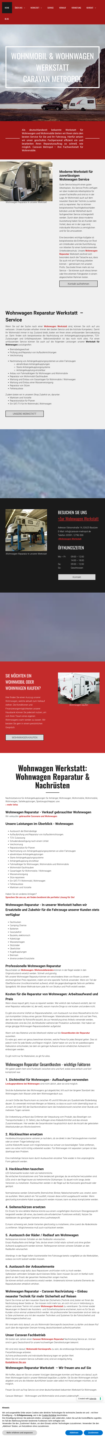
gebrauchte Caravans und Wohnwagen (38, 816)
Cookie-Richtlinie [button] (49, 1415)
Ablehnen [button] (74, 1433)
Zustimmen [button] (93, 1433)
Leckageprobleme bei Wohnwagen (22, 1083)
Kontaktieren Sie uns (15, 1362)
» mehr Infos (11, 804)
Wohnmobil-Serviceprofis (38, 1349)
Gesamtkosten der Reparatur (75, 1033)
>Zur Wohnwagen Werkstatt (78, 518)
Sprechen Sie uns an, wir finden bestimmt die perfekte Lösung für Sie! (40, 897)
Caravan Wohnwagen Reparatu (48, 1339)
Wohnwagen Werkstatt (55, 326)
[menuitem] (7, 7)
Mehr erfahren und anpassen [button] (20, 1433)
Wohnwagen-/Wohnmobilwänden (37, 970)
